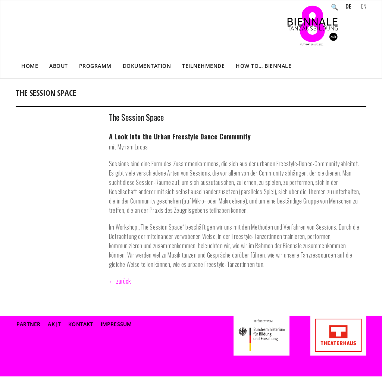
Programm (95, 65)
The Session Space (136, 117)
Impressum (116, 324)
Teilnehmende (203, 65)
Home (29, 65)
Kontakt (80, 324)
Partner (28, 324)
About (58, 65)
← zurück (120, 281)
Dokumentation (147, 65)
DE (348, 7)
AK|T (54, 324)
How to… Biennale (263, 65)
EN (363, 7)
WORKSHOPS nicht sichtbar (274, 100)
